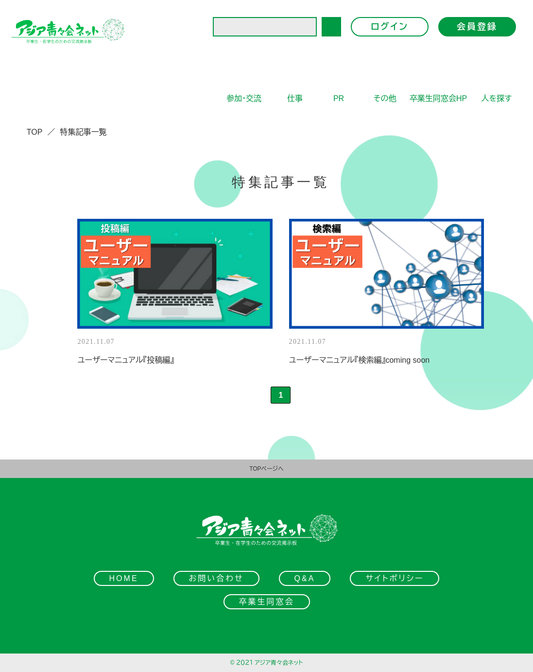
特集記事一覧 (83, 132)
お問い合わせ (216, 578)
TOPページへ (266, 468)
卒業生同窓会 (266, 602)
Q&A (304, 578)
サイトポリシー (394, 578)
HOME (123, 578)
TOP (35, 132)
